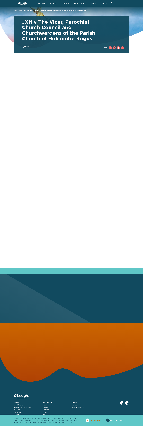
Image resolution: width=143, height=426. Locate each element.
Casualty (45, 405)
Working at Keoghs (78, 407)
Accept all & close (116, 420)
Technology (17, 412)
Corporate (46, 409)
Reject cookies (95, 420)
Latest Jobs (75, 405)
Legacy (45, 412)
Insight (20, 10)
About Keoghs (18, 405)
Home (15, 10)
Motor (45, 414)
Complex (46, 407)
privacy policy (69, 422)
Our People (17, 409)
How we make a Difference (23, 407)
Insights (16, 414)
